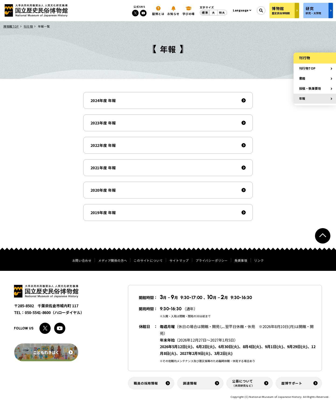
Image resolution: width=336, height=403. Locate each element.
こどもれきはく (53, 352)
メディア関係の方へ (112, 260)
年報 (302, 98)
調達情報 (190, 383)
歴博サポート (291, 383)
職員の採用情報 (146, 383)
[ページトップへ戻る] (322, 236)
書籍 (302, 78)
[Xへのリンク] (135, 13)
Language (241, 10)
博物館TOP (11, 26)
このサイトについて (148, 260)
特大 (222, 12)
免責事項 (240, 260)
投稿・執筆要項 (310, 88)
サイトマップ (179, 260)
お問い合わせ (82, 260)
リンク (259, 260)
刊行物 (28, 26)
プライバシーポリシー (212, 260)
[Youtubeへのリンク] (143, 13)
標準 (205, 12)
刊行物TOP (307, 68)
